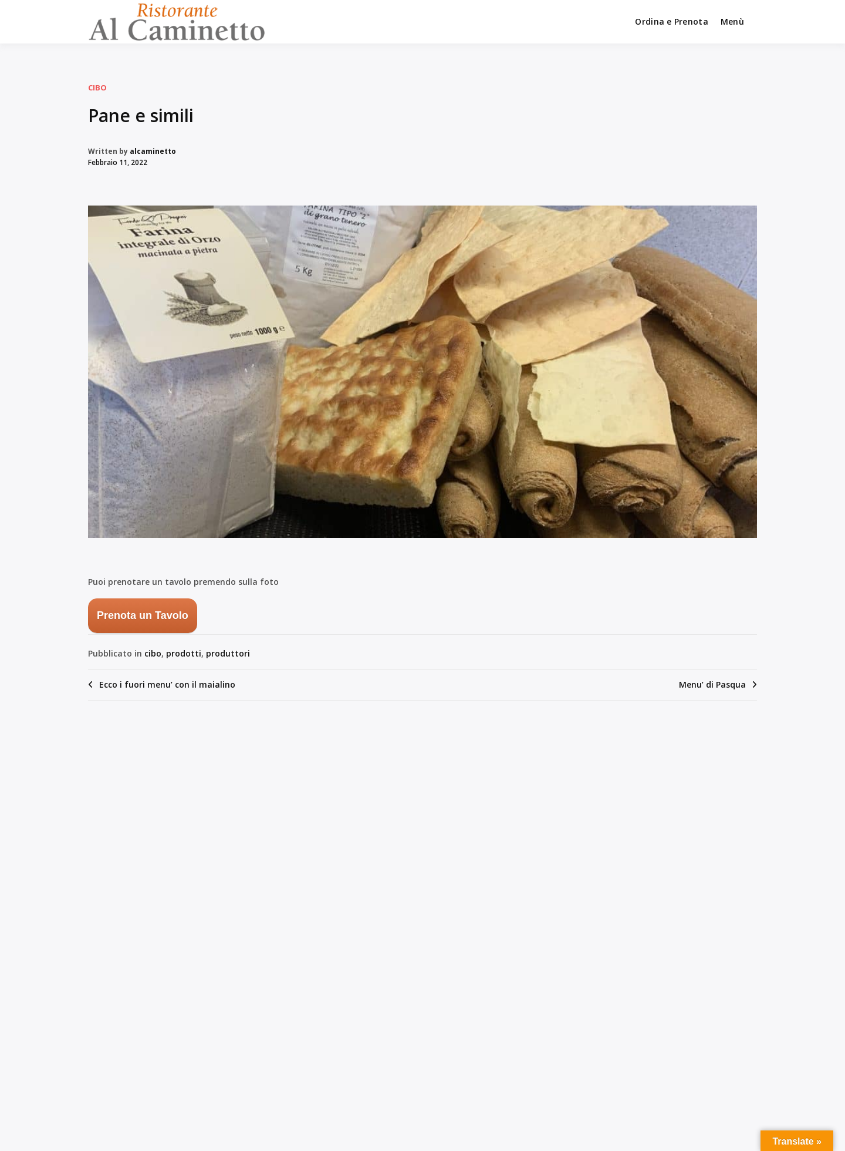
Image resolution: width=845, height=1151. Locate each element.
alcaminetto (153, 151)
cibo (97, 87)
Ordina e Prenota (671, 21)
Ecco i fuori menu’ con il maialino (167, 684)
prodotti (183, 653)
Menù (732, 21)
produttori (228, 653)
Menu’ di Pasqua (712, 684)
